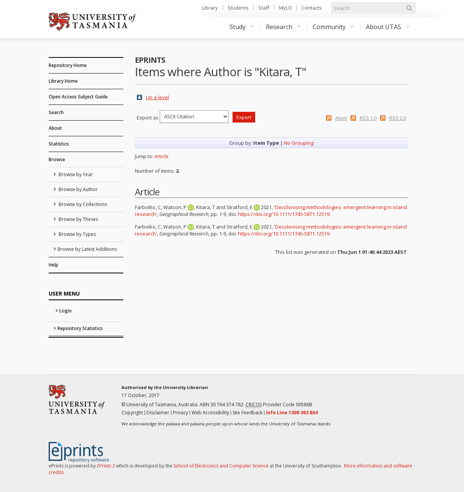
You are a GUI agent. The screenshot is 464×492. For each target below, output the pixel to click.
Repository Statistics (80, 328)
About (55, 128)
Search (56, 112)
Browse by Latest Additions (87, 249)
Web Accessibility (210, 412)
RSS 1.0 (368, 117)
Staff (263, 7)
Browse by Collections (82, 204)
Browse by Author (77, 189)
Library (210, 7)
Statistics (59, 144)
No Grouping (298, 142)
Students (238, 7)
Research (283, 27)
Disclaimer (157, 412)
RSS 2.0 (397, 117)
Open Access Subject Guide (78, 96)
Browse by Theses (77, 219)
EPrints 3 (106, 466)
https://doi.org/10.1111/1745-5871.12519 (284, 214)
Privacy (180, 412)
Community (333, 27)
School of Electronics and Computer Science (221, 466)
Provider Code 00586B (279, 404)
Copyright (132, 412)
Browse (57, 159)
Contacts (312, 7)
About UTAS (388, 27)
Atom (341, 117)
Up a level (157, 97)
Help (53, 265)
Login (65, 310)
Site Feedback (247, 412)
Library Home (63, 81)
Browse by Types (76, 234)
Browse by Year (75, 174)
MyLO (285, 7)
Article (161, 156)
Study (242, 27)
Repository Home (68, 65)
